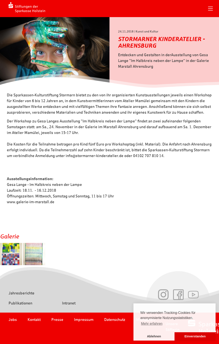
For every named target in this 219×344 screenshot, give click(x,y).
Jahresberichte (21, 293)
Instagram (163, 294)
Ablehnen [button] (154, 336)
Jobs (13, 320)
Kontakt (34, 320)
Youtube (193, 294)
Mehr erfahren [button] (152, 323)
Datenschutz (114, 320)
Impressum (83, 320)
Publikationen (20, 303)
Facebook (178, 294)
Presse (57, 320)
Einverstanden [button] (195, 336)
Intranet (68, 303)
